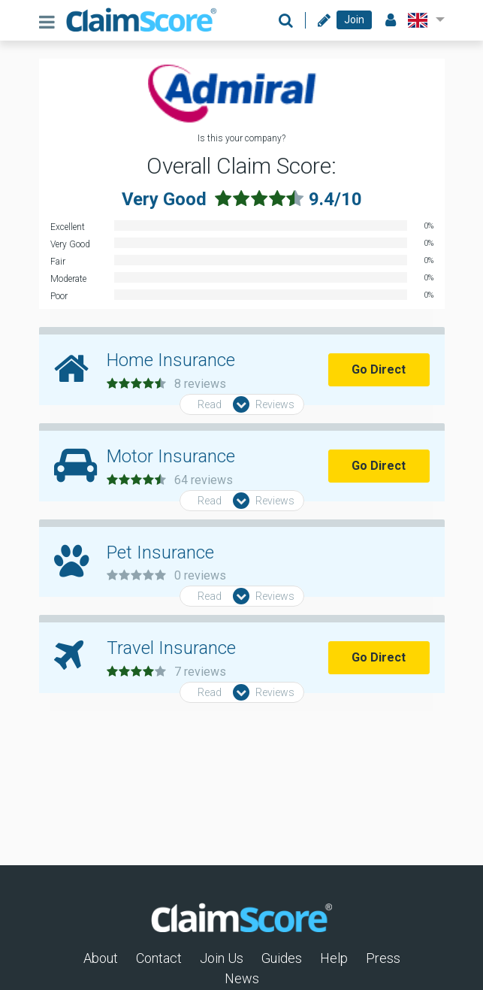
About (100, 958)
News (242, 978)
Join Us (221, 958)
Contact (159, 958)
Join (354, 20)
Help (334, 958)
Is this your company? (241, 138)
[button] (423, 20)
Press (383, 958)
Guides (281, 958)
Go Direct (379, 369)
